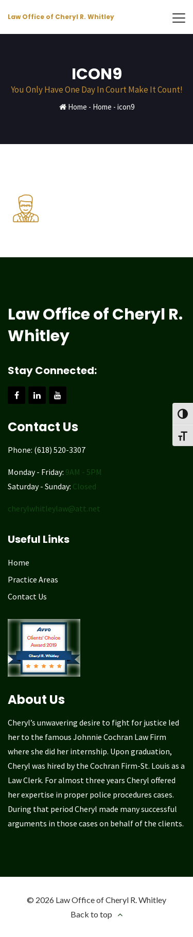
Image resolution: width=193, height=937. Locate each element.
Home (77, 107)
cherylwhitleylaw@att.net (54, 508)
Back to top (91, 914)
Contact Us (27, 596)
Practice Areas (33, 579)
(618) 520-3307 (59, 450)
